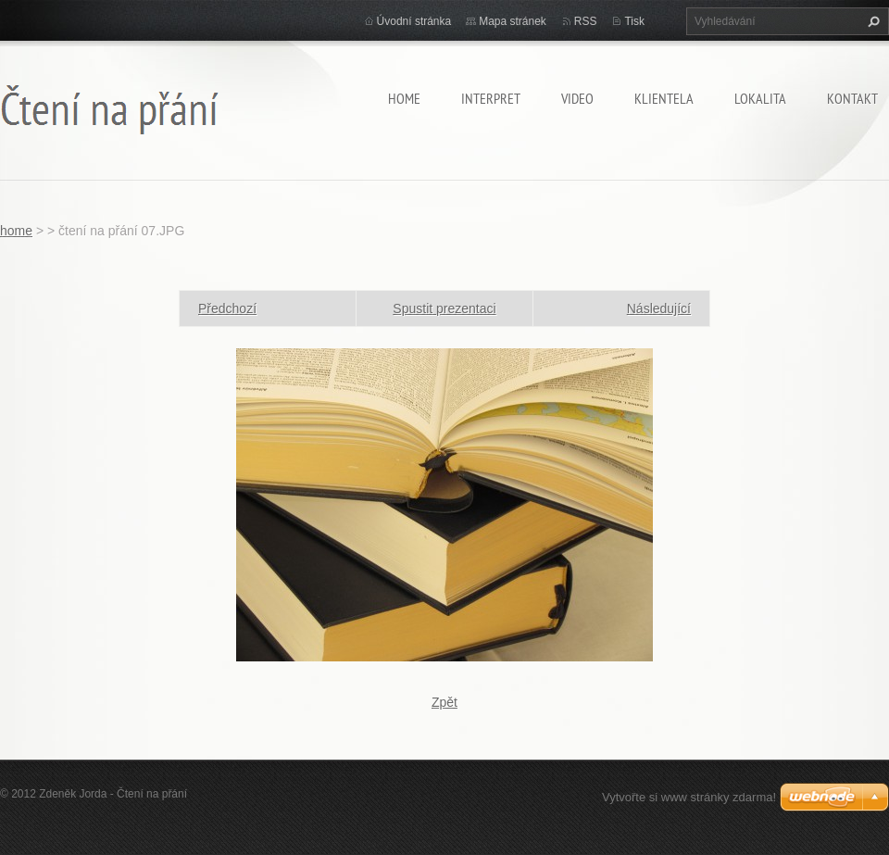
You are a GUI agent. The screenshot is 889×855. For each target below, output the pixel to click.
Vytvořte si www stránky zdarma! (689, 797)
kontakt (852, 98)
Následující (659, 308)
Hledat (871, 21)
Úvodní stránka (414, 21)
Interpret (490, 98)
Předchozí (227, 308)
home (404, 98)
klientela (664, 98)
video (577, 98)
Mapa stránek (512, 21)
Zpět (444, 702)
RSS (585, 21)
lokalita (760, 98)
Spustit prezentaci (444, 308)
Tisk (634, 21)
